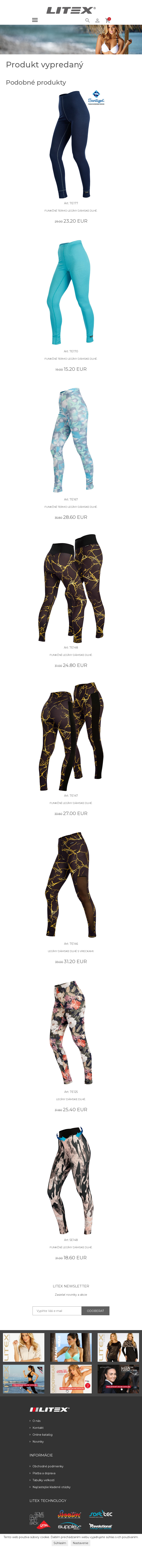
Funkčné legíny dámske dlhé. (71, 654)
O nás (35, 1421)
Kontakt (37, 1428)
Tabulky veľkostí (42, 1480)
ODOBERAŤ (95, 1311)
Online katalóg (41, 1434)
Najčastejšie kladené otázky (50, 1487)
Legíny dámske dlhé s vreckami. (71, 951)
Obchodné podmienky (47, 1466)
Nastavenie (80, 1543)
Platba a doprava (42, 1473)
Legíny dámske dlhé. (71, 1099)
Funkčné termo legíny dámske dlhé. (71, 210)
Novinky (37, 1441)
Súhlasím (60, 1543)
